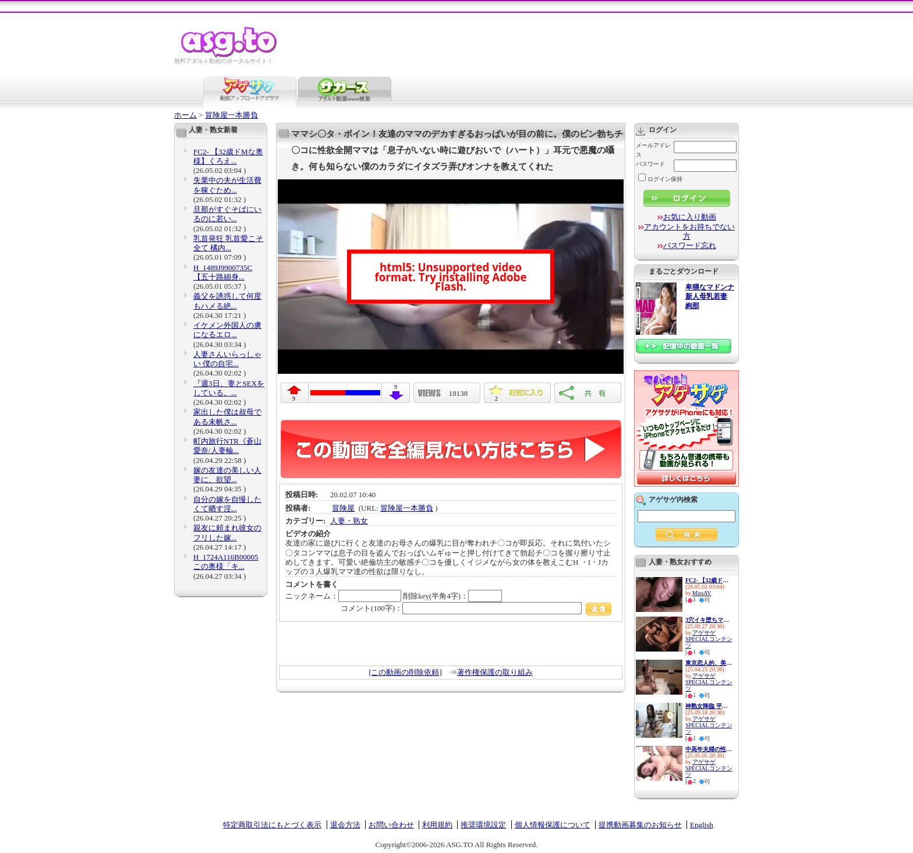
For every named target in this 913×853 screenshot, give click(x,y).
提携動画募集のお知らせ (640, 824)
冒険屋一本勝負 (231, 115)
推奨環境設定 (483, 824)
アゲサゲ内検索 (673, 499)
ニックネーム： (343, 596)
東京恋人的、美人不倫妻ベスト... (708, 663)
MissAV (702, 593)
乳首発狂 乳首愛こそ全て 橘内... (228, 243)
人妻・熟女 (349, 520)
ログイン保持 (660, 179)
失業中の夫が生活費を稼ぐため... (227, 185)
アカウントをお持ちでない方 (689, 231)
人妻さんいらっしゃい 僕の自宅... (227, 359)
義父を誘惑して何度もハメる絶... (227, 301)
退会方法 (345, 824)
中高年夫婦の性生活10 (708, 749)
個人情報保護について (552, 824)
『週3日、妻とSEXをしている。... (228, 388)
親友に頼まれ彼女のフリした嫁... (227, 532)
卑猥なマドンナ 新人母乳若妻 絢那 (709, 296)
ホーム (185, 115)
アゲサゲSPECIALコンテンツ (708, 639)
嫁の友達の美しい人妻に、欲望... (227, 475)
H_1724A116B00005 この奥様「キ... (225, 562)
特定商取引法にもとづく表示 (272, 824)
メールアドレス (653, 150)
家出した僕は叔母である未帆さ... (227, 417)
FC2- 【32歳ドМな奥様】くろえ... (228, 156)
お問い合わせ (391, 824)
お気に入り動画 (689, 217)
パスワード (650, 164)
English (701, 824)
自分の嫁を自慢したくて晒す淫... (227, 504)
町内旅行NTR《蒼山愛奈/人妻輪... (227, 446)
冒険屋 (343, 508)
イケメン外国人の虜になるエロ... (227, 330)
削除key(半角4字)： (452, 596)
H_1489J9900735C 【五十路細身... (222, 272)
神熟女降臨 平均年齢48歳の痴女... (708, 706)
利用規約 (437, 824)
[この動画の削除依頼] (405, 672)
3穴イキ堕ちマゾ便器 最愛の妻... (708, 620)
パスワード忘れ (689, 245)
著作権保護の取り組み (495, 672)
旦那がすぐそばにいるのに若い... (227, 214)
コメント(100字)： (476, 608)
